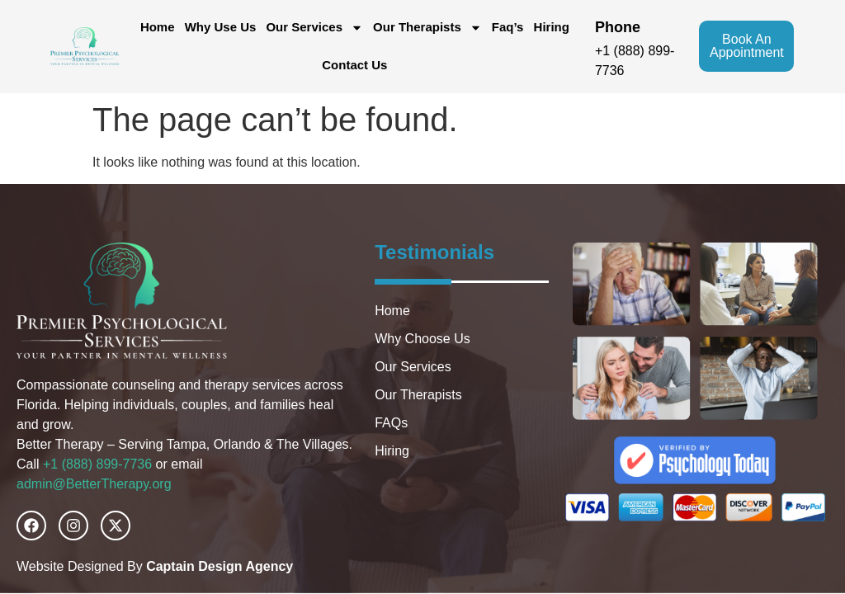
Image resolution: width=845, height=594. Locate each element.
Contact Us (354, 65)
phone (617, 27)
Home (157, 27)
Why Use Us (221, 27)
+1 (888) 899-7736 (97, 464)
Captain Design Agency (219, 566)
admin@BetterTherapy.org (94, 484)
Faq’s (508, 27)
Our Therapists (427, 27)
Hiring (551, 27)
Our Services (314, 27)
